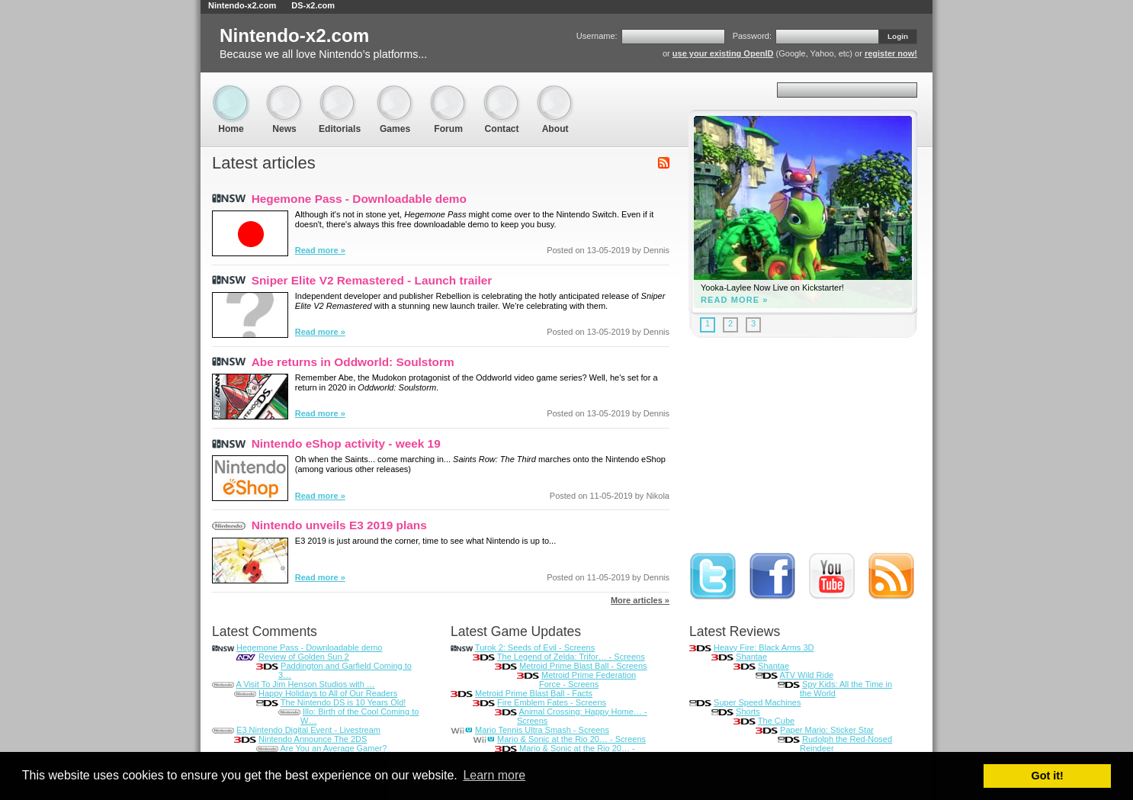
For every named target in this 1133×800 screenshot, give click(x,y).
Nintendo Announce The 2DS (312, 739)
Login (897, 36)
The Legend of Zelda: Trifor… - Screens (571, 656)
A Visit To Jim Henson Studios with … (305, 684)
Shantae (751, 656)
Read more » (320, 250)
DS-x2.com (313, 5)
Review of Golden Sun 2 (303, 656)
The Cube (776, 720)
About (555, 92)
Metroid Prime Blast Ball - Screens (583, 665)
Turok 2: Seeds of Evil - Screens (535, 647)
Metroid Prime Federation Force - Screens (587, 679)
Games (395, 92)
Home (231, 92)
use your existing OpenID (723, 53)
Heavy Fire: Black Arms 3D (764, 647)
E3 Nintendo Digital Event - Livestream (308, 729)
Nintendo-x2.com (242, 5)
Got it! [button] (1048, 775)
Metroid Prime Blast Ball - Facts (533, 693)
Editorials (340, 92)
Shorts (748, 711)
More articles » (640, 600)
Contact (502, 92)
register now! (891, 53)
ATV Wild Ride (806, 675)
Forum (448, 92)
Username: (597, 35)
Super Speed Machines (757, 702)
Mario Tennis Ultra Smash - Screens (542, 729)
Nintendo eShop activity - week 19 (346, 443)
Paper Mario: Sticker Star (827, 729)
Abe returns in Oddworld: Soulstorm (353, 361)
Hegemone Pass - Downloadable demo (359, 198)
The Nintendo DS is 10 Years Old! (343, 702)
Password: (752, 35)
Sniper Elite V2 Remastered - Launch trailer (372, 280)
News (284, 92)
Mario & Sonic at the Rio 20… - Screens (571, 739)
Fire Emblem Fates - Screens (551, 702)
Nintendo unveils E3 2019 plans (339, 525)
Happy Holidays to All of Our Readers (327, 693)
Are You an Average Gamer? (333, 748)
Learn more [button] (494, 775)
